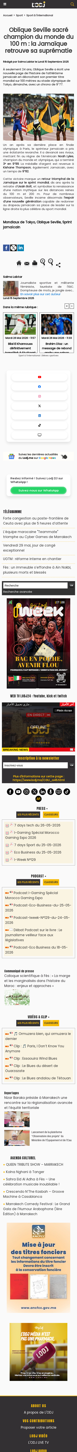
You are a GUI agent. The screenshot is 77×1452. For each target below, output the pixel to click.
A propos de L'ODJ (38, 1412)
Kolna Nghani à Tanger (25, 1172)
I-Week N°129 (25, 859)
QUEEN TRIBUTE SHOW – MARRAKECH (34, 1164)
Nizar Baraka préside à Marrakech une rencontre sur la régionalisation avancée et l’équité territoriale (38, 1102)
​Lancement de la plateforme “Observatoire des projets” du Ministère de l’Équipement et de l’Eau (52, 1136)
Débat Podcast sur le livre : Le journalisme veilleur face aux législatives (33, 935)
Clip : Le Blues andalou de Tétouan (42, 1078)
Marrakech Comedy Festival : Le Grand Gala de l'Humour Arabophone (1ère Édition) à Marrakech (36, 1209)
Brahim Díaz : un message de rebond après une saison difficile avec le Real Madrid (56, 346)
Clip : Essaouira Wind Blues (35, 1058)
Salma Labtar (26, 62)
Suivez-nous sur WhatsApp (38, 490)
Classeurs (51, 814)
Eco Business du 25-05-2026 (37, 852)
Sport (19, 15)
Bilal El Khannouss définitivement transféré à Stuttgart (20, 346)
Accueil (7, 15)
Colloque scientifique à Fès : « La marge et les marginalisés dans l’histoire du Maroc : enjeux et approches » (37, 980)
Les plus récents (28, 814)
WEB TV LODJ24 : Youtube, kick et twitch (38, 696)
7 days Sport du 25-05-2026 (37, 845)
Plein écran (63, 710)
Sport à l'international (39, 15)
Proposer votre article (38, 1427)
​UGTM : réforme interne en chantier (32, 559)
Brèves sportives (50, 355)
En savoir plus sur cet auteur (40, 294)
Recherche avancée (17, 592)
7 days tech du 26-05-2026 (37, 825)
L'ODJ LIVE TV (38, 1442)
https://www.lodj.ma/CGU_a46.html (38, 780)
